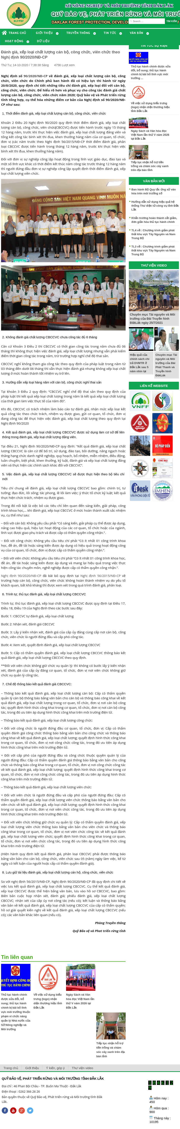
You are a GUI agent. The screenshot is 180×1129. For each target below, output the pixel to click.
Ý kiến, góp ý (55, 1068)
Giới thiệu (32, 1068)
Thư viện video (82, 1068)
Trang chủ (10, 1068)
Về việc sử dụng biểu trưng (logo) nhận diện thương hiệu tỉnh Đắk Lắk (150, 107)
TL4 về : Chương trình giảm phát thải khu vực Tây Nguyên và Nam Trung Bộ (153, 234)
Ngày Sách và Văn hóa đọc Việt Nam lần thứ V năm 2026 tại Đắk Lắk (150, 134)
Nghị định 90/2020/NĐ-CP (21, 575)
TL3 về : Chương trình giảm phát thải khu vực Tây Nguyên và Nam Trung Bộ (153, 250)
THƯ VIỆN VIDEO (154, 265)
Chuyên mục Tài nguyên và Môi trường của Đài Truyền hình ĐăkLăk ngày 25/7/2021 (152, 318)
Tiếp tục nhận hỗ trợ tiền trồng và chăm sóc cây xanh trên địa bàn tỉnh (150, 166)
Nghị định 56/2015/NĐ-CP (101, 575)
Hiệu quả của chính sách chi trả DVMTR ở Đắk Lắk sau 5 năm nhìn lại (139, 363)
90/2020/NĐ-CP (35, 76)
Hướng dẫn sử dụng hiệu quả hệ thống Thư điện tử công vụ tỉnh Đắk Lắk (155, 205)
